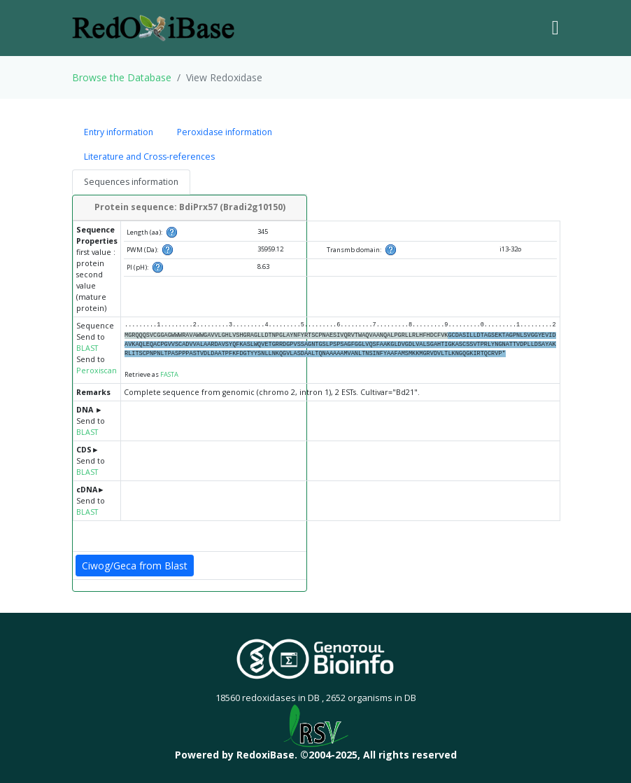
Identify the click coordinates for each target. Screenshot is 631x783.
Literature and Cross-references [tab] (149, 156)
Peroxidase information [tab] (224, 132)
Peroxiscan (96, 370)
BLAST (87, 348)
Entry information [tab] (118, 132)
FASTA (169, 374)
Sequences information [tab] (131, 182)
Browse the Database (121, 77)
